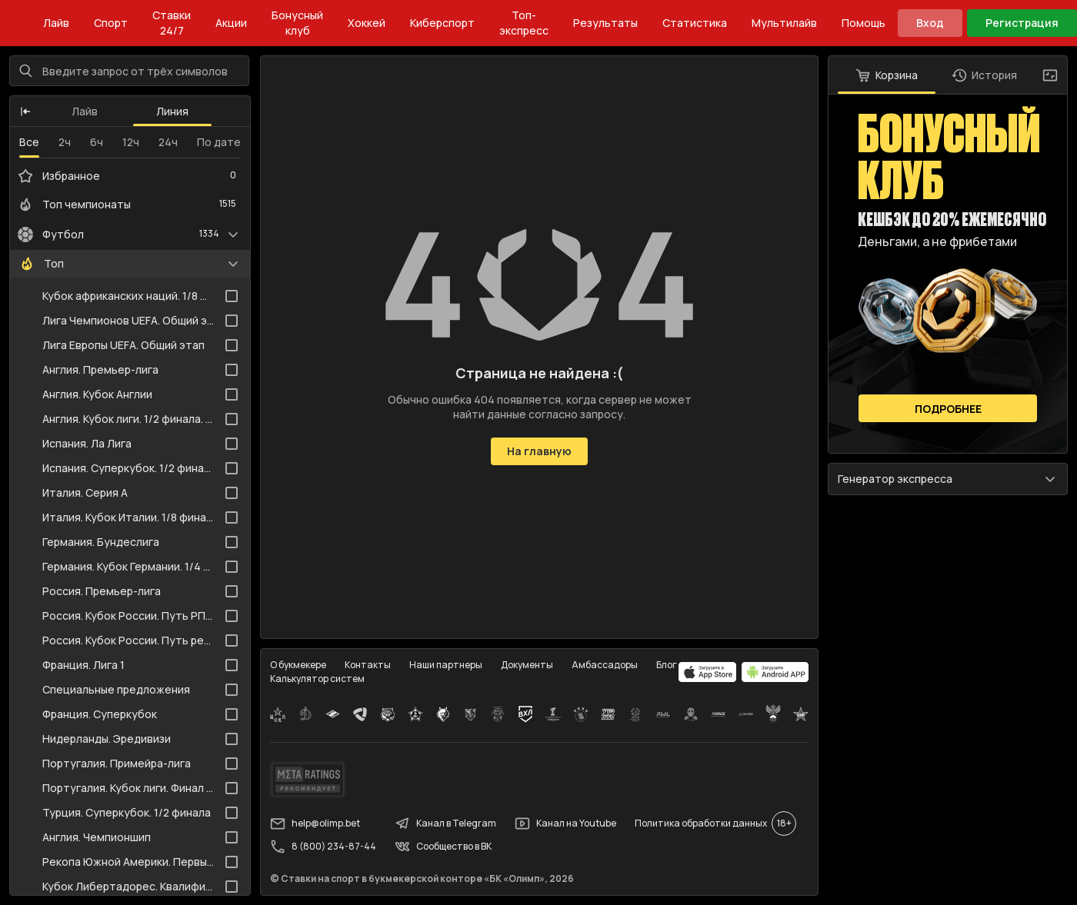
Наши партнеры (445, 664)
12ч (130, 142)
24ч (168, 142)
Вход (930, 22)
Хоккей (366, 22)
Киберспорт (442, 22)
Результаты (605, 22)
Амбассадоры (605, 664)
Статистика (694, 22)
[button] (25, 111)
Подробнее (948, 408)
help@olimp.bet (315, 823)
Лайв (56, 22)
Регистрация (1022, 22)
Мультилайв (784, 22)
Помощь (863, 22)
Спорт (111, 22)
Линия (172, 111)
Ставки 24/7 (171, 23)
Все (29, 142)
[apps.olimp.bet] (708, 672)
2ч (64, 142)
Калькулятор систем (317, 678)
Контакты (368, 664)
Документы (527, 664)
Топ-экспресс (524, 23)
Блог (666, 664)
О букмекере (298, 664)
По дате (219, 142)
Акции (231, 22)
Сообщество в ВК (443, 846)
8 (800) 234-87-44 (323, 846)
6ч (96, 142)
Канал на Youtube (565, 823)
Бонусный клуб (297, 23)
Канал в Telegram (445, 823)
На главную (539, 451)
